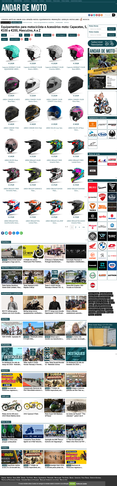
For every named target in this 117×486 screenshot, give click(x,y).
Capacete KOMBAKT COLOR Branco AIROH (33, 68)
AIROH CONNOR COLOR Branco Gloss (33, 100)
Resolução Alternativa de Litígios (49, 480)
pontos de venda (27, 22)
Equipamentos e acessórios (12, 293)
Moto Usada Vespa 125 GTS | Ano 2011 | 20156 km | (102, 335)
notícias (66, 22)
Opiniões (5, 319)
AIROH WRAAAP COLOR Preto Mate (33, 161)
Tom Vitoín (29, 478)
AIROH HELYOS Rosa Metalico (11, 161)
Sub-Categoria (61, 35)
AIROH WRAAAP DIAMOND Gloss (76, 190)
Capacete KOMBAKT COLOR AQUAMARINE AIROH (11, 68)
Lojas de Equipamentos (102, 305)
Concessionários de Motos (98, 300)
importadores (59, 22)
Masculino (72, 35)
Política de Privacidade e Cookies (11, 480)
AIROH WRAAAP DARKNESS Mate (33, 190)
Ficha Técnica (85, 478)
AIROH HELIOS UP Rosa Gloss (76, 129)
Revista (86, 19)
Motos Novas (93, 296)
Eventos (4, 19)
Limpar (4, 35)
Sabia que (6, 396)
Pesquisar (111, 29)
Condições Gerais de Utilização (30, 480)
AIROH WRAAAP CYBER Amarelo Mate (54, 161)
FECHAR (72, 483)
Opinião (29, 19)
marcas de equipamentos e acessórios (44, 22)
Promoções (56, 19)
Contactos (77, 478)
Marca (38, 35)
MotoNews (6, 242)
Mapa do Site (63, 480)
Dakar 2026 (21, 19)
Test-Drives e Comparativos (12, 268)
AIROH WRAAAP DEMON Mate (54, 190)
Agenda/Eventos (106, 293)
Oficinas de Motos (101, 303)
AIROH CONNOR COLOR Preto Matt (76, 100)
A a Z (27, 35)
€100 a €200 (15, 39)
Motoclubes (74, 19)
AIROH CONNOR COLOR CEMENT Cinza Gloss (54, 100)
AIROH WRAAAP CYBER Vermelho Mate (11, 190)
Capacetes (47, 35)
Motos (35, 19)
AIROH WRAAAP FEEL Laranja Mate (33, 222)
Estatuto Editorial (95, 478)
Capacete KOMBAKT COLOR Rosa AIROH (76, 68)
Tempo (4, 39)
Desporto (5, 371)
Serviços (65, 19)
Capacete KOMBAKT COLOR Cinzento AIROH (54, 68)
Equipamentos (45, 19)
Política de (81, 483)
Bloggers (110, 312)
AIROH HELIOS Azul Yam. (54, 128)
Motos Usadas (94, 293)
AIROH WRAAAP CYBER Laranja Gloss (75, 161)
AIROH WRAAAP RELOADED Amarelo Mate (76, 222)
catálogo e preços (17, 22)
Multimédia (6, 345)
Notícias (12, 19)
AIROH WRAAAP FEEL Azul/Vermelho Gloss (11, 222)
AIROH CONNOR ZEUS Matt (33, 128)
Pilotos (91, 315)
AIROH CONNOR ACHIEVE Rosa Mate (11, 100)
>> (84, 227)
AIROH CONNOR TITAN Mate (11, 129)
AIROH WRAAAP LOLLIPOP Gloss (54, 222)
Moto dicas (6, 422)
